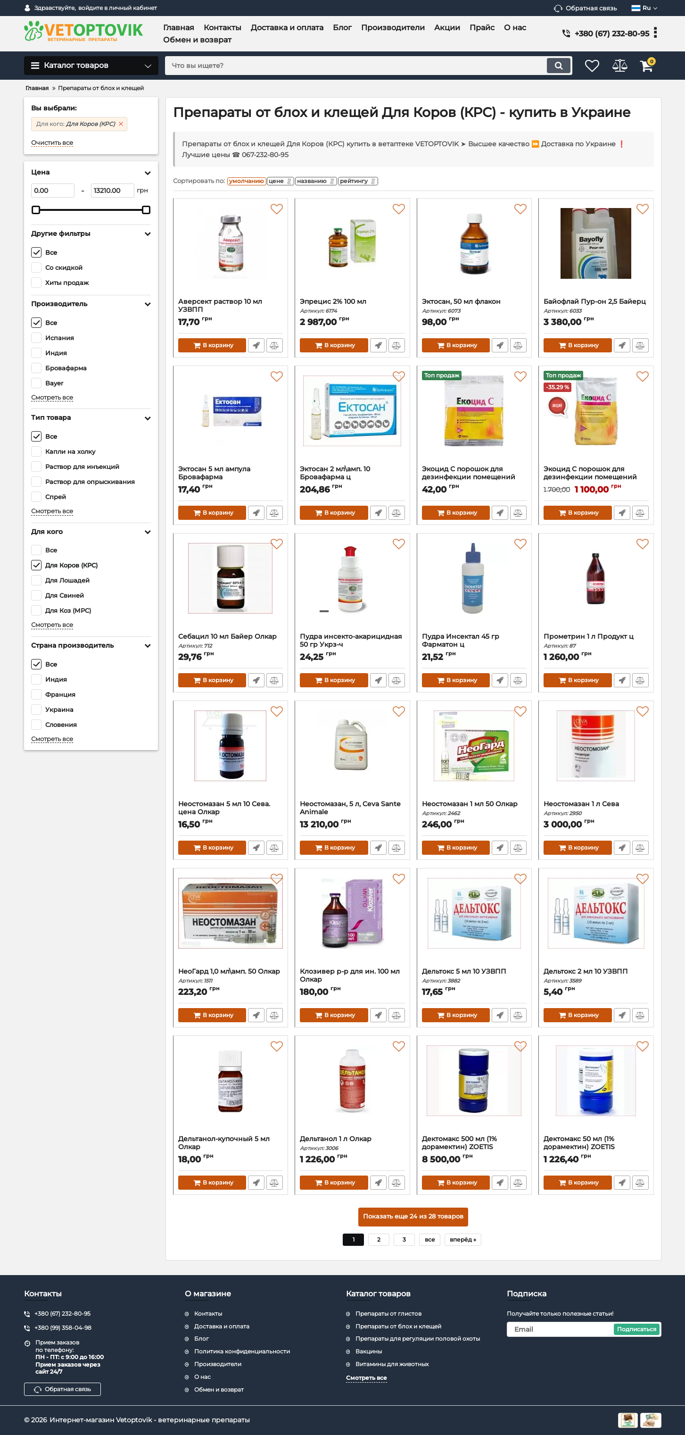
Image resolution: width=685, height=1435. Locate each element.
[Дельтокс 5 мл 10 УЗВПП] (474, 923)
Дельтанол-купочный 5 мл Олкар (230, 1149)
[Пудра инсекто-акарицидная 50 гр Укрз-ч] (352, 588)
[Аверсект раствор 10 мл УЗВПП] (230, 253)
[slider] (36, 210)
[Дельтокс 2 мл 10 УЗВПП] (596, 923)
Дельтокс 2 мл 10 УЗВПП (596, 978)
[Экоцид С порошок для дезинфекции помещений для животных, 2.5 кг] (596, 420)
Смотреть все (52, 397)
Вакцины (368, 1351)
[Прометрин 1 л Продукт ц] (596, 588)
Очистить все (52, 142)
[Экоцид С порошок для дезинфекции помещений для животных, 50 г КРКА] (474, 420)
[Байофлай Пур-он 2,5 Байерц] (596, 253)
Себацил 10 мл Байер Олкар (230, 643)
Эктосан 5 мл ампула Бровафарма (230, 479)
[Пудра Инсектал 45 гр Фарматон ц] (474, 588)
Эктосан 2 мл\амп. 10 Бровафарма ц (352, 479)
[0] (52, 191)
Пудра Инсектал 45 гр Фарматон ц (474, 647)
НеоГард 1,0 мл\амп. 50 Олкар (230, 978)
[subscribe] (584, 1329)
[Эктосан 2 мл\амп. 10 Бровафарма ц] (352, 420)
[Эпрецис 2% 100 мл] (352, 253)
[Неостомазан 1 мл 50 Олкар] (474, 755)
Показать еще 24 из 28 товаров (413, 1219)
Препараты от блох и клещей (398, 1326)
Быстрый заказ (256, 348)
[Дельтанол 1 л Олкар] (352, 1090)
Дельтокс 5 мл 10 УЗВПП (474, 978)
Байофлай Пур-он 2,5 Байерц (596, 308)
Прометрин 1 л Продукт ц (596, 643)
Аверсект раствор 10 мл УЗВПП (230, 312)
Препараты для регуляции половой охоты (417, 1338)
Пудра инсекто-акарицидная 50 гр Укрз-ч (352, 647)
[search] (360, 65)
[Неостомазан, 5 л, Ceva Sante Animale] (352, 755)
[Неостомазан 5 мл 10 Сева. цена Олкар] (230, 755)
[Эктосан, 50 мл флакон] (474, 253)
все (430, 1241)
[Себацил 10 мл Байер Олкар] (230, 588)
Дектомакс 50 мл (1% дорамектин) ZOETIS (596, 1149)
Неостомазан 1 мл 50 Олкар (474, 810)
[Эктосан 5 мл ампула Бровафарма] (230, 420)
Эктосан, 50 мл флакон (474, 308)
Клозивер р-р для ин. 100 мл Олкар (352, 982)
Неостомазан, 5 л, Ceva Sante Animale (352, 814)
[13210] (112, 191)
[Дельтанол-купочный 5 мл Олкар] (230, 1090)
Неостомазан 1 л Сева (596, 810)
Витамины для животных (392, 1364)
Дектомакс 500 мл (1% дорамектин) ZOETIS (474, 1149)
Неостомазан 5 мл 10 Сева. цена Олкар (230, 814)
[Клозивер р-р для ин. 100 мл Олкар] (352, 923)
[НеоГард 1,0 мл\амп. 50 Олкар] (230, 923)
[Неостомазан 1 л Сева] (596, 755)
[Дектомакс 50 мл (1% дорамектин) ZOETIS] (596, 1090)
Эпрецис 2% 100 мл (352, 308)
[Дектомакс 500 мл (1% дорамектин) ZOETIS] (474, 1090)
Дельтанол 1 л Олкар (352, 1145)
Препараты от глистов (388, 1313)
